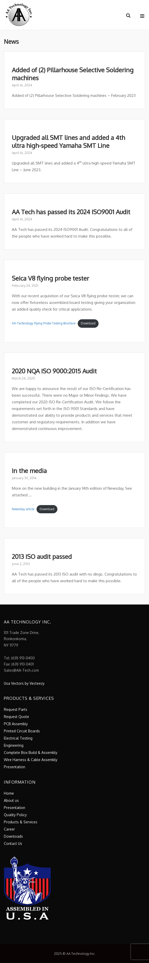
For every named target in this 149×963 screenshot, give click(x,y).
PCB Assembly (16, 724)
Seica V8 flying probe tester (50, 278)
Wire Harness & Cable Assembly (30, 759)
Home (9, 793)
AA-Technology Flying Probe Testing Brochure (43, 323)
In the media (29, 471)
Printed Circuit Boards (22, 731)
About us (11, 800)
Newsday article (23, 509)
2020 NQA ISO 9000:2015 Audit (54, 371)
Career (9, 829)
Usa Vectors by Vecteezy (24, 683)
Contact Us (13, 843)
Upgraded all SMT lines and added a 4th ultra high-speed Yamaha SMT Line (68, 141)
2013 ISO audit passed (42, 556)
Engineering (13, 745)
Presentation (14, 767)
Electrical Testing (18, 738)
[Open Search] (128, 15)
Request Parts (15, 709)
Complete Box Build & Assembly (30, 752)
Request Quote (16, 716)
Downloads (13, 836)
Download (88, 323)
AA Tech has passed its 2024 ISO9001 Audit (71, 212)
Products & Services (20, 822)
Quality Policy (15, 815)
